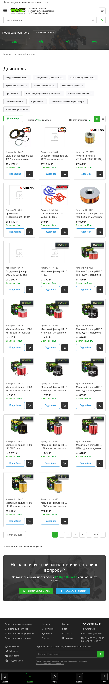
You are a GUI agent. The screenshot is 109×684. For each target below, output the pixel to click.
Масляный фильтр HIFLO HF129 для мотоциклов (89, 331)
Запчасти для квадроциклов (19, 633)
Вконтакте (12, 656)
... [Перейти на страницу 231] (89, 534)
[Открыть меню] (5, 10)
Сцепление (37, 101)
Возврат (66, 624)
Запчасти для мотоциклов (18, 624)
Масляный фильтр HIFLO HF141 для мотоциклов (89, 447)
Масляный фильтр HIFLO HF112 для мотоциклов (89, 273)
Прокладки (12, 93)
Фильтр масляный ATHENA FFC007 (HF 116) (89, 157)
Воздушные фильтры (17, 78)
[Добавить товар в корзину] (29, 174)
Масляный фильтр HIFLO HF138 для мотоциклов (89, 389)
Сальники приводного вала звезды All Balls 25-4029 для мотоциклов (54, 157)
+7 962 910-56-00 (66, 577)
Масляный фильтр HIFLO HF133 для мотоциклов (19, 389)
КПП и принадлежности (82, 78)
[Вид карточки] (97, 119)
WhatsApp (88, 629)
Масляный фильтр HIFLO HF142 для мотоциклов (19, 505)
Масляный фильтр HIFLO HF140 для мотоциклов (54, 447)
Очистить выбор (44, 32)
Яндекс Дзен (14, 660)
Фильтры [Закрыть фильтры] (13, 118)
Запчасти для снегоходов (18, 638)
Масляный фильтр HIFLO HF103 (54, 273)
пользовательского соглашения (50, 664)
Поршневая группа (72, 86)
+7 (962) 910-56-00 (91, 624)
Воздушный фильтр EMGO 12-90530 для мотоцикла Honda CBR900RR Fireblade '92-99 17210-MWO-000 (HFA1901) (18, 273)
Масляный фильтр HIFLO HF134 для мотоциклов (54, 389)
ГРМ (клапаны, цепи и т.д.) (49, 78)
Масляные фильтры (44, 86)
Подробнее (15, 174)
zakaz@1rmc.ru (95, 633)
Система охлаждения (80, 93)
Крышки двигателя (16, 86)
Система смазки (15, 101)
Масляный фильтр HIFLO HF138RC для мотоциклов (19, 447)
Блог (64, 629)
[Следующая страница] (103, 535)
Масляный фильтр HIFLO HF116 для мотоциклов (54, 331)
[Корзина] (102, 20)
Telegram (11, 651)
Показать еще (14, 534)
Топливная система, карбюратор (68, 101)
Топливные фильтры (17, 109)
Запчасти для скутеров (16, 629)
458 (96, 534)
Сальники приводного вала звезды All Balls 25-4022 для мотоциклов (19, 157)
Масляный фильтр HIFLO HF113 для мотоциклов (19, 331)
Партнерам (67, 638)
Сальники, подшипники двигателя (43, 93)
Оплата (45, 638)
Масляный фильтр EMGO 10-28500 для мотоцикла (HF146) (89, 215)
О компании (48, 629)
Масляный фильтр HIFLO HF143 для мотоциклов (54, 505)
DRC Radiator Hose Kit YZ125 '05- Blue (52, 215)
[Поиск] (93, 20)
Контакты (67, 633)
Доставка (47, 633)
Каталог (46, 624)
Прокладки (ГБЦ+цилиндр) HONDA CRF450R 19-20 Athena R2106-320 (18, 215)
